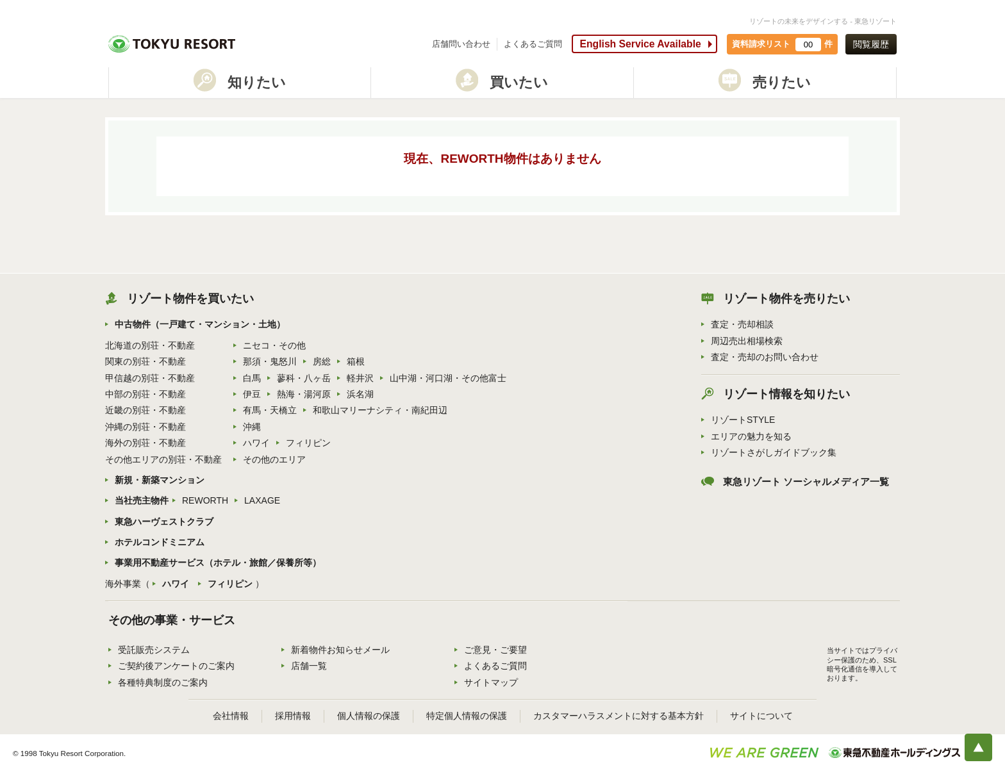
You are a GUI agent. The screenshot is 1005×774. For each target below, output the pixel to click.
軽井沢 (360, 378)
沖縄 (252, 427)
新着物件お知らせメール (340, 650)
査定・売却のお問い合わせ (764, 357)
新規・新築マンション (159, 480)
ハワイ (256, 443)
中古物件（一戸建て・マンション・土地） (200, 324)
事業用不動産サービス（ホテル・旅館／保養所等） (218, 562)
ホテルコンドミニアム (159, 542)
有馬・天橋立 (270, 410)
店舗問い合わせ (461, 44)
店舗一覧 (309, 666)
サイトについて (761, 716)
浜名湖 (360, 394)
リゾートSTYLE (743, 420)
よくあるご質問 (533, 44)
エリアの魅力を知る (751, 436)
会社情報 (231, 716)
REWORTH (205, 500)
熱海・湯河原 (304, 394)
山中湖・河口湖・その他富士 (448, 378)
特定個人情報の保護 (466, 716)
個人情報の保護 (368, 716)
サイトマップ (491, 682)
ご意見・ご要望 (495, 650)
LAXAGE (262, 500)
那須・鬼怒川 (270, 361)
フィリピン (308, 443)
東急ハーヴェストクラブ (164, 521)
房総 (322, 361)
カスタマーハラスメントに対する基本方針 (618, 716)
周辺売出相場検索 (747, 341)
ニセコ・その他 (274, 345)
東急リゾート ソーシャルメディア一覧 (806, 482)
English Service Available (640, 43)
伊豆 (252, 394)
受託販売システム (154, 650)
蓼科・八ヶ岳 (304, 378)
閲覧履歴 (871, 44)
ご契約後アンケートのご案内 (176, 666)
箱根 (356, 361)
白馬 (252, 378)
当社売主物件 (142, 500)
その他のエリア (274, 459)
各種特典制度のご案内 (163, 682)
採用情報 (293, 716)
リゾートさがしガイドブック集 (773, 452)
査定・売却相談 (742, 324)
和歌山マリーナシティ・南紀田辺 (380, 410)
